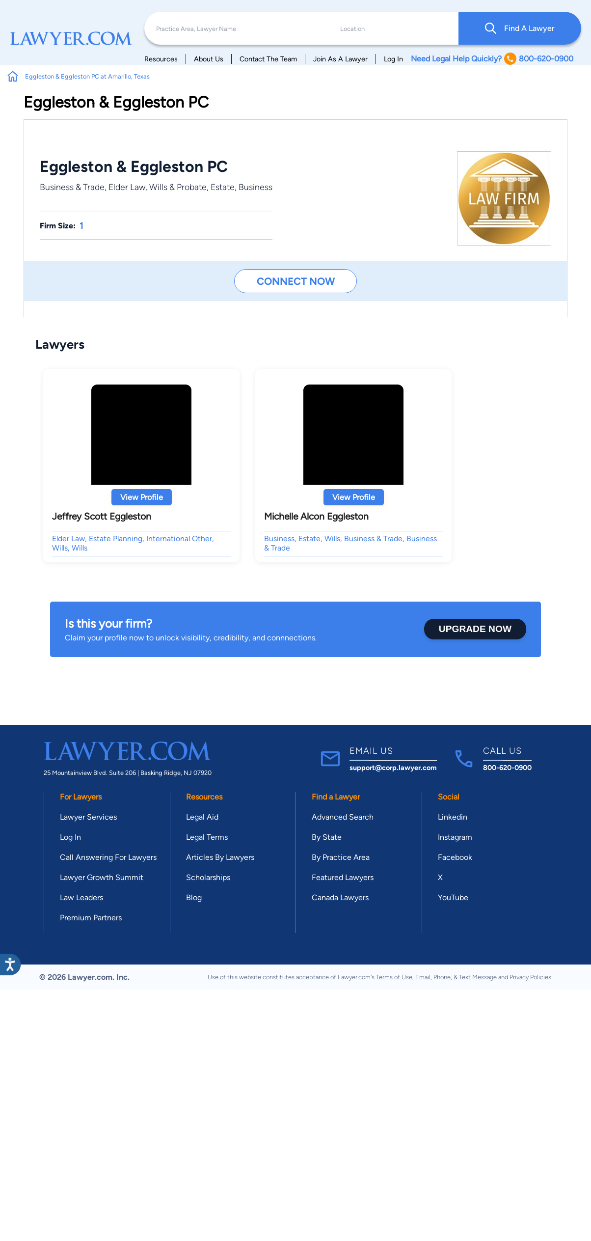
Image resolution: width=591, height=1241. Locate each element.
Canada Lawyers (340, 897)
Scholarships (208, 877)
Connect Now (296, 281)
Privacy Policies (530, 977)
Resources (161, 59)
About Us (208, 59)
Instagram (455, 837)
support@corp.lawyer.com (393, 767)
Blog (194, 897)
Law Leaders (81, 897)
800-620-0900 (507, 767)
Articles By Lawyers (220, 857)
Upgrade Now (475, 629)
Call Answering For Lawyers (108, 857)
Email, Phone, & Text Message (456, 977)
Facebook (455, 857)
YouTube (453, 897)
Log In (393, 59)
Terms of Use (394, 977)
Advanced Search (343, 817)
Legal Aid (202, 817)
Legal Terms (207, 837)
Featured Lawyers (343, 877)
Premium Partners (91, 917)
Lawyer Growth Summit (101, 877)
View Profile (141, 497)
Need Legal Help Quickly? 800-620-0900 (492, 59)
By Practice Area (341, 857)
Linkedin (452, 817)
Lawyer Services (88, 817)
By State (327, 837)
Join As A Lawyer (340, 59)
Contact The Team (268, 59)
